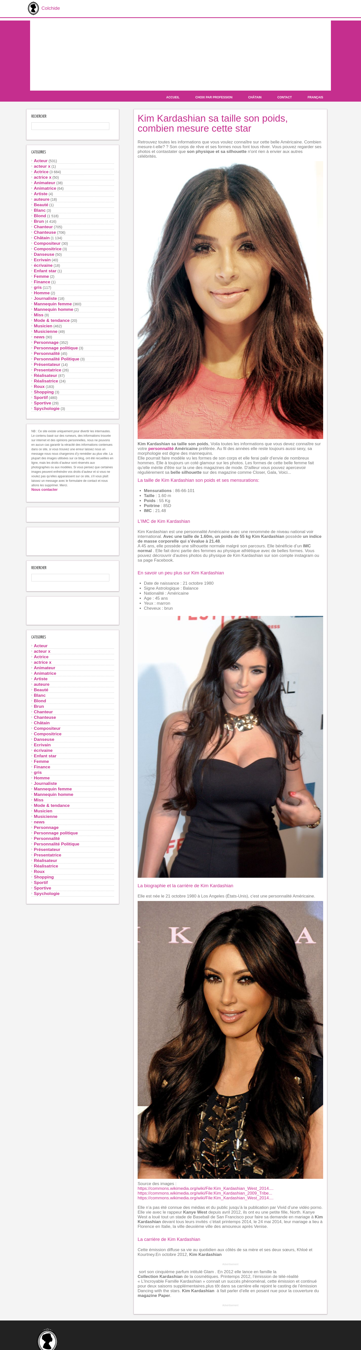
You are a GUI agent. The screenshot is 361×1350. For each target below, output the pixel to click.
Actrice (41, 171)
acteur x (42, 165)
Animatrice (45, 187)
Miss (38, 314)
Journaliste (45, 297)
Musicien (43, 325)
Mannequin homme (53, 308)
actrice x (42, 176)
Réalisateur (45, 374)
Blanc (40, 209)
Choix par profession (213, 97)
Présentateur (47, 363)
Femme (41, 275)
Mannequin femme (53, 303)
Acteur (41, 160)
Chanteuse (45, 231)
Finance (42, 281)
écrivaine (43, 264)
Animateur (44, 182)
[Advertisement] (180, 55)
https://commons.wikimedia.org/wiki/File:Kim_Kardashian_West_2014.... (206, 1188)
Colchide (42, 8)
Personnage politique (56, 347)
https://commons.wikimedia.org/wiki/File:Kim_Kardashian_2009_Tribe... (205, 1192)
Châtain (254, 97)
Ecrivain (42, 259)
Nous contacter (44, 489)
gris (38, 286)
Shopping (44, 391)
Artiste (41, 193)
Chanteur (43, 226)
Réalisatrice (46, 380)
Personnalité (47, 352)
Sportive (42, 402)
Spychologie (47, 407)
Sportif (41, 396)
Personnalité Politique (56, 358)
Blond (40, 215)
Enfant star (45, 270)
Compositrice (47, 248)
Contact (284, 97)
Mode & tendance (52, 319)
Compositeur (47, 242)
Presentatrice (47, 369)
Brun (39, 220)
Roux (39, 385)
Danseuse (44, 253)
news (39, 336)
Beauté (41, 204)
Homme (42, 292)
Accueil (172, 97)
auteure (41, 198)
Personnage (46, 341)
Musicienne (45, 330)
